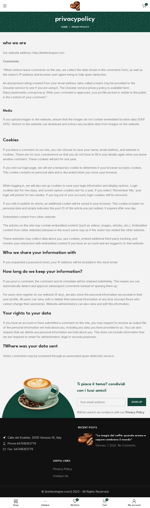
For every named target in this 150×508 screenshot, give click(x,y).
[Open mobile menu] (5, 6)
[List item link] (37, 443)
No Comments (127, 445)
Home (64, 27)
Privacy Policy (134, 412)
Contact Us (60, 476)
